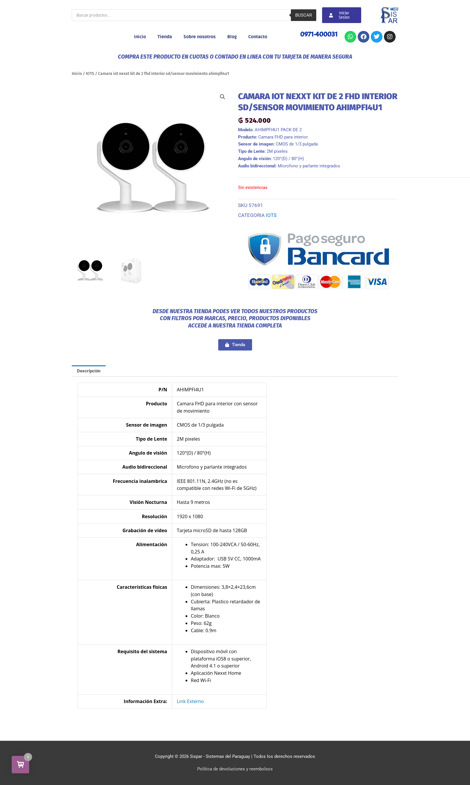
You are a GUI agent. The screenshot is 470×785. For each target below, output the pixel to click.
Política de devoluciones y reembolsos (235, 769)
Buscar (303, 15)
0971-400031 (319, 34)
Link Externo (190, 701)
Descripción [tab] (88, 371)
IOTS (90, 73)
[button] (222, 97)
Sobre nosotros (200, 36)
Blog (232, 36)
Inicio (140, 36)
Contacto (257, 36)
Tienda (165, 36)
